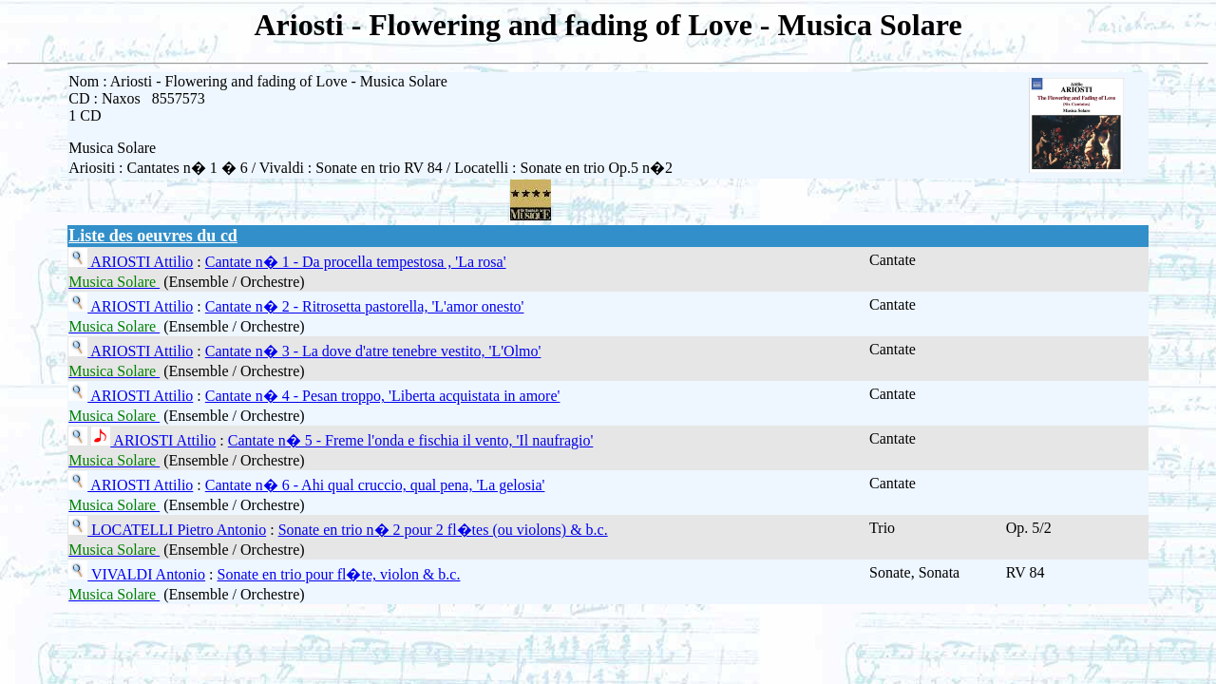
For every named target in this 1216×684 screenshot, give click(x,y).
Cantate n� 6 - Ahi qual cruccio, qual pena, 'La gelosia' (375, 485)
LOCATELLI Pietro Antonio (176, 530)
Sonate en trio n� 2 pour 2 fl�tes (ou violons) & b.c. (443, 530)
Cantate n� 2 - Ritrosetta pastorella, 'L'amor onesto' (364, 306)
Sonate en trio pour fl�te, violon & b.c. (339, 574)
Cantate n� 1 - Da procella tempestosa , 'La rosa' (355, 262)
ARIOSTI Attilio (140, 262)
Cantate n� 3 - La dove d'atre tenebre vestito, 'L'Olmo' (373, 351)
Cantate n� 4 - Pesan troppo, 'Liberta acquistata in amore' (382, 396)
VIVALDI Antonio (146, 574)
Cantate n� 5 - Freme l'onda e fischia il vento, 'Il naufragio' (411, 440)
